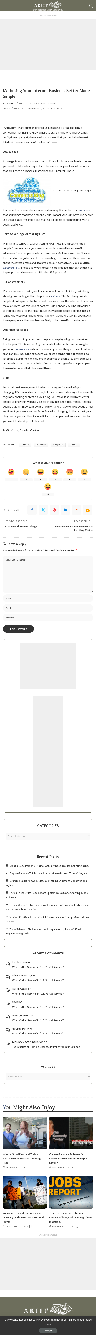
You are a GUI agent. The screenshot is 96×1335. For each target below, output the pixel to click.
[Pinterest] (54, 510)
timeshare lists (11, 267)
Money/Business (13, 108)
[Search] (91, 5)
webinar (55, 296)
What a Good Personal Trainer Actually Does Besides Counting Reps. (49, 865)
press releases (23, 349)
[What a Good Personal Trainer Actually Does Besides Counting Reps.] (25, 1133)
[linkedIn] (65, 510)
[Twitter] (43, 510)
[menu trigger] (7, 5)
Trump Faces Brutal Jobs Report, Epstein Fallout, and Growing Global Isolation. (70, 1216)
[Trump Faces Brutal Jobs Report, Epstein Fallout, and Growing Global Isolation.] (71, 1191)
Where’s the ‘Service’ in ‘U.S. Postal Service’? (38, 967)
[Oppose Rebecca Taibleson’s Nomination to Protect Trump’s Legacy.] (71, 1133)
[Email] (87, 510)
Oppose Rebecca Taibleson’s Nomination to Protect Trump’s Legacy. (48, 873)
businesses (84, 210)
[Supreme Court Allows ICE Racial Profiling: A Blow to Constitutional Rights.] (25, 1191)
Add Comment (49, 103)
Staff (10, 103)
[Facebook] (32, 510)
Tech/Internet (32, 108)
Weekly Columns (52, 108)
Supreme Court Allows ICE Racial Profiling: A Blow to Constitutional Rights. (23, 1216)
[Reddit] (76, 510)
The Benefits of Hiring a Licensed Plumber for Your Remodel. (46, 1046)
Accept (48, 1330)
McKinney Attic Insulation (27, 1041)
